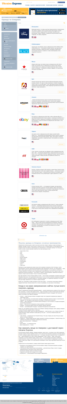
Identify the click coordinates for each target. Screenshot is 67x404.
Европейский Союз (56, 378)
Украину (4, 368)
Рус (29, 2)
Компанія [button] (60, 5)
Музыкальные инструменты (7, 55)
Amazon (34, 97)
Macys (33, 61)
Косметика (6, 52)
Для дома (6, 44)
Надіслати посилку (40, 5)
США (5, 23)
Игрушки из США (7, 46)
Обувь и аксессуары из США (10, 41)
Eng (31, 2)
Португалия (54, 385)
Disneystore (35, 26)
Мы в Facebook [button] (61, 2)
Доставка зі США (40, 375)
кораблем (18, 13)
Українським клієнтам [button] (51, 5)
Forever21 (34, 202)
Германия (54, 379)
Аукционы (6, 36)
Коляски (5, 50)
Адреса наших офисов (6, 387)
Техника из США (8, 67)
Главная (4, 17)
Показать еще (43, 235)
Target (33, 218)
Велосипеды (6, 38)
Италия (53, 380)
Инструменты (7, 48)
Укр (27, 2)
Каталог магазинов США (12, 17)
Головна (27, 5)
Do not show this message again (38, 402)
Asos (33, 183)
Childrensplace (36, 44)
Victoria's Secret (36, 167)
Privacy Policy (24, 387)
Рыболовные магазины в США (9, 64)
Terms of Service (18, 387)
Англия (5, 25)
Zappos (34, 131)
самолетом (13, 13)
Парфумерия (7, 61)
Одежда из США (8, 58)
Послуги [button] (32, 5)
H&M (33, 149)
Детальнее (61, 39)
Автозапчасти (7, 34)
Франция (54, 384)
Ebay (33, 114)
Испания (54, 381)
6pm (33, 79)
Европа (6, 28)
